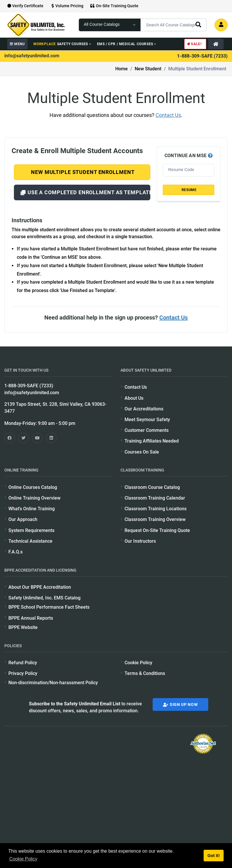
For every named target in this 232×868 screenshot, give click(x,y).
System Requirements (31, 530)
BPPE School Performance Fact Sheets (48, 607)
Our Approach (22, 519)
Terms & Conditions (145, 673)
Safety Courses (60, 44)
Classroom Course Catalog (152, 487)
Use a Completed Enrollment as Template (85, 192)
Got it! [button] (213, 855)
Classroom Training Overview (155, 519)
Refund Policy (22, 662)
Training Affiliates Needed (152, 441)
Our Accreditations (144, 409)
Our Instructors (140, 541)
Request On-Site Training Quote (157, 530)
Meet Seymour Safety (147, 419)
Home (121, 68)
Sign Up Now (180, 704)
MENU (17, 44)
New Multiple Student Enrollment (82, 172)
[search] (198, 24)
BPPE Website (23, 627)
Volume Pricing (66, 5)
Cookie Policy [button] (23, 858)
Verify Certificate (25, 5)
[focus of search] (110, 25)
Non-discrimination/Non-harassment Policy (53, 682)
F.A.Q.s (15, 552)
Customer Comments (147, 430)
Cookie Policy (138, 662)
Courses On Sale (142, 452)
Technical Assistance (30, 541)
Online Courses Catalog (32, 487)
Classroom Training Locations (156, 508)
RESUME (188, 190)
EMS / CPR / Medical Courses (125, 44)
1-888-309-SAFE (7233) (202, 56)
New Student (148, 68)
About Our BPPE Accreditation (39, 587)
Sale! (194, 44)
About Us (134, 398)
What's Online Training (31, 508)
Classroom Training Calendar (155, 498)
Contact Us (168, 115)
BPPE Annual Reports (30, 618)
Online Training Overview (34, 498)
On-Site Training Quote (114, 5)
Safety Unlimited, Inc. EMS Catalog (44, 598)
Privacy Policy (22, 673)
